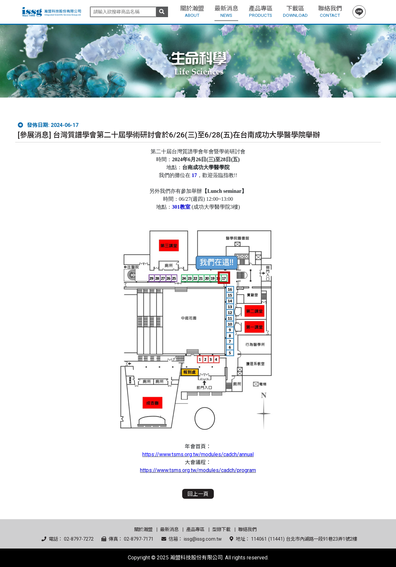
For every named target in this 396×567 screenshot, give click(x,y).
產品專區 (195, 529)
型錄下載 (221, 529)
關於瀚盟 (143, 529)
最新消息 (169, 529)
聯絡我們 (247, 529)
